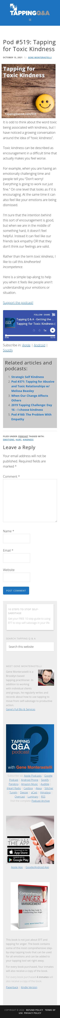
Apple (26, 345)
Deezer (24, 792)
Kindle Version (29, 987)
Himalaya (45, 792)
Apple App (17, 867)
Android (39, 345)
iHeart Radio (14, 788)
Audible (45, 784)
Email (8, 550)
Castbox (28, 788)
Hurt (18, 439)
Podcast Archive (41, 801)
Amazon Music (29, 784)
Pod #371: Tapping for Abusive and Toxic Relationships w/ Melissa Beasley (32, 386)
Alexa (39, 788)
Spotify (8, 350)
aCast (34, 792)
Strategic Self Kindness (27, 377)
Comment (11, 476)
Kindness (28, 439)
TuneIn (13, 792)
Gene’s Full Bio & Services (20, 709)
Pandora (13, 784)
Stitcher (48, 788)
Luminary (33, 796)
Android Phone (29, 780)
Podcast (23, 436)
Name (8, 531)
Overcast (20, 796)
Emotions (8, 439)
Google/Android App (37, 867)
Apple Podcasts (33, 775)
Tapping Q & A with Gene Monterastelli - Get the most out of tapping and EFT (30, 9)
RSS (43, 796)
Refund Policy (34, 1010)
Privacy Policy (32, 1013)
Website (9, 570)
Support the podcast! (18, 302)
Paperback (12, 987)
